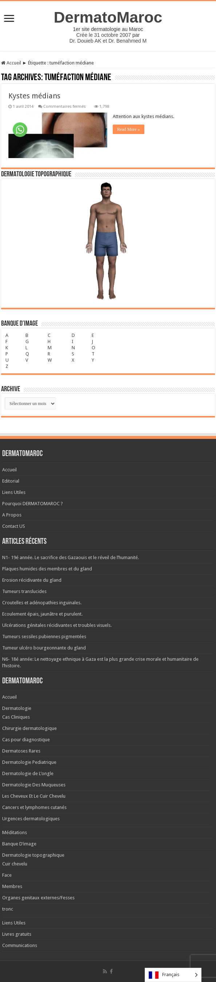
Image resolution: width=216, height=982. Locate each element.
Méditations (14, 832)
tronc (7, 909)
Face (7, 875)
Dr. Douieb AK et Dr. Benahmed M (108, 41)
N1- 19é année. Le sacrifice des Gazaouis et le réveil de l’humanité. (70, 557)
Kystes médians (34, 95)
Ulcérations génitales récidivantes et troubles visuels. (57, 625)
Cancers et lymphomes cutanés (34, 807)
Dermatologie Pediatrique (29, 762)
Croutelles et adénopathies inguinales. (41, 602)
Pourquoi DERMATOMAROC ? (32, 503)
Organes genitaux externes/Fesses (38, 897)
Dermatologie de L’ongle (27, 773)
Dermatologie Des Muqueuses (33, 784)
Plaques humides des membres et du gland (47, 568)
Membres (12, 886)
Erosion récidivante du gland (31, 580)
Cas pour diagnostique (26, 739)
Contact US (13, 526)
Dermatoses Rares (21, 751)
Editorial (10, 481)
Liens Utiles (13, 492)
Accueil (11, 63)
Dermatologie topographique (33, 855)
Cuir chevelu (14, 864)
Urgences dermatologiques (31, 818)
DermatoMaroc (108, 17)
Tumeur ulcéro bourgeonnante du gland (44, 648)
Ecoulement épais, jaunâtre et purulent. (42, 614)
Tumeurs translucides (24, 591)
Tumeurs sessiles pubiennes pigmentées (44, 636)
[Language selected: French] (173, 975)
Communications (19, 945)
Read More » (128, 129)
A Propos (11, 515)
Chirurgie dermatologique (29, 728)
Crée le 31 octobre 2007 (103, 35)
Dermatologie (16, 708)
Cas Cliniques (16, 717)
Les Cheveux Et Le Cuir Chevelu (33, 796)
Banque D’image (19, 844)
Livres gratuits (16, 934)
